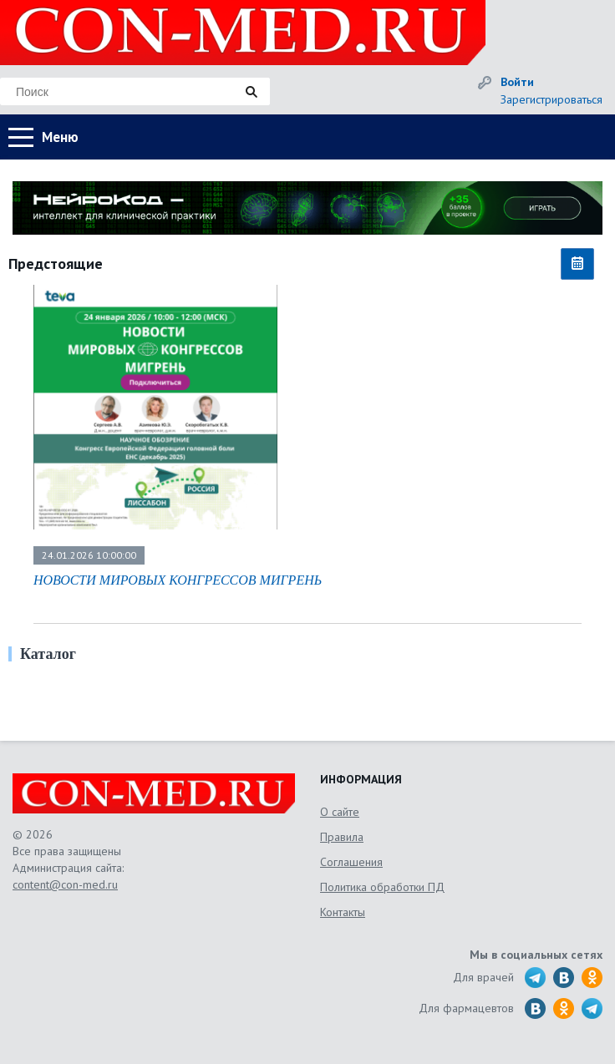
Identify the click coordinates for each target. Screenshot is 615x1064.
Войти (517, 82)
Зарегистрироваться (551, 99)
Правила (341, 836)
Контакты (342, 912)
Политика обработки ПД (382, 886)
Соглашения (351, 861)
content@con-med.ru (65, 884)
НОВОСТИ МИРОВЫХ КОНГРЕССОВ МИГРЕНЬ (177, 580)
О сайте (339, 811)
